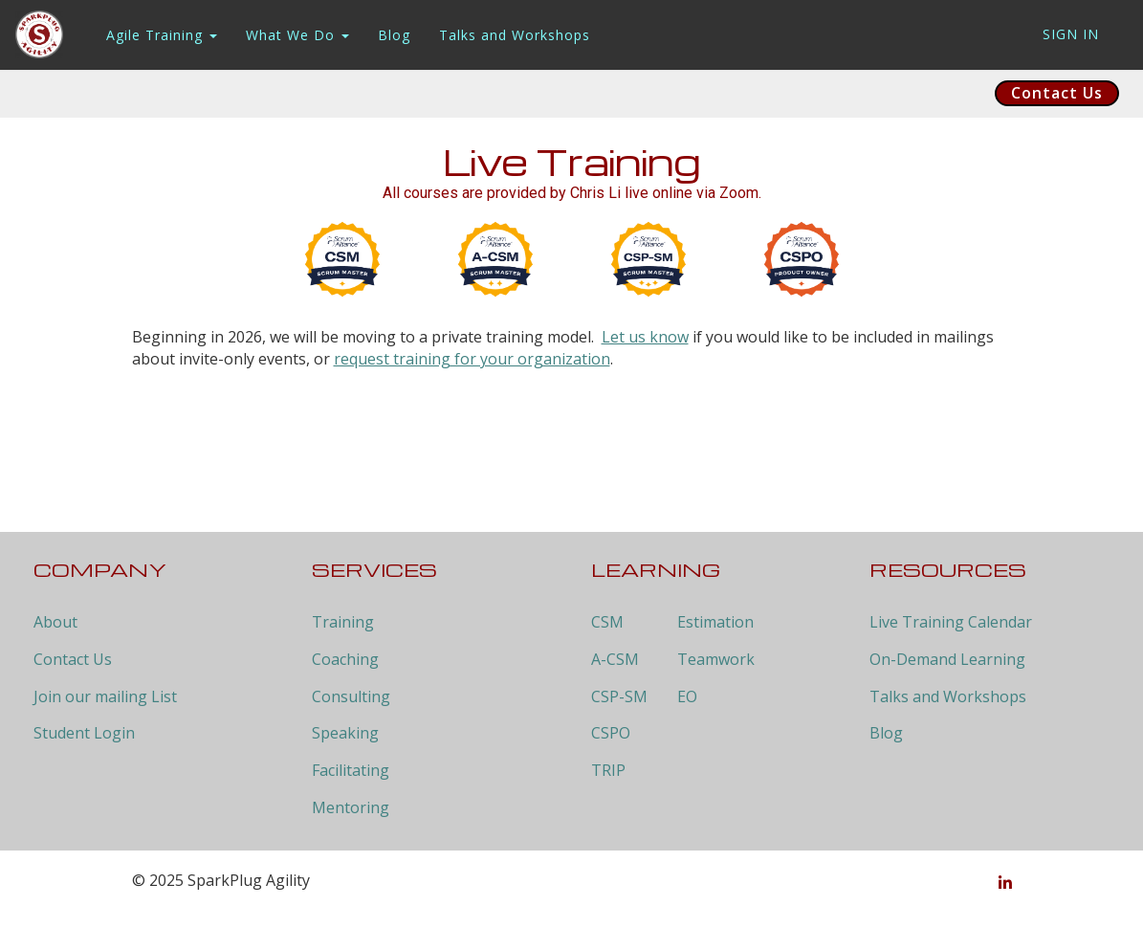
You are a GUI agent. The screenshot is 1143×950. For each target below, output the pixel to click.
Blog (394, 35)
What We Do (297, 35)
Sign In (1071, 34)
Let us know (645, 336)
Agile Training (161, 35)
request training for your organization (472, 358)
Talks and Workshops (514, 35)
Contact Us (1057, 92)
